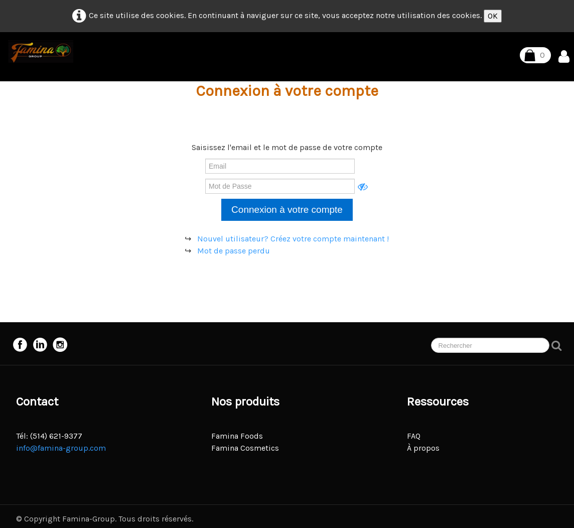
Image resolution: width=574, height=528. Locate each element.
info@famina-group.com (61, 448)
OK (493, 16)
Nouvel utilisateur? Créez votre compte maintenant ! (293, 238)
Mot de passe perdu (233, 250)
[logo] (40, 51)
